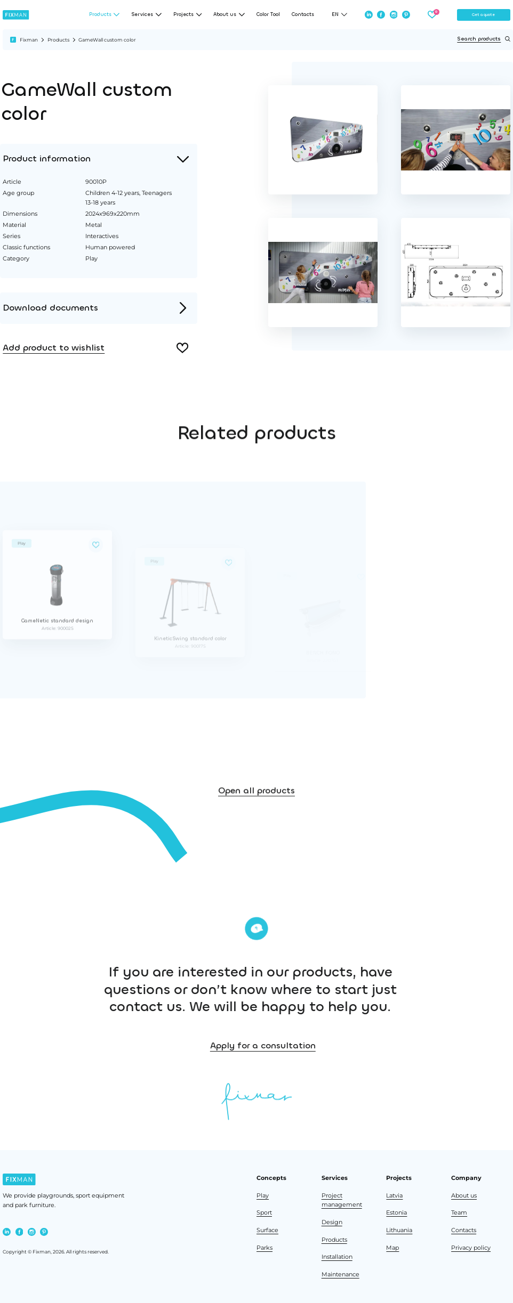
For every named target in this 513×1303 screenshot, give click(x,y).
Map (392, 1247)
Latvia (394, 1195)
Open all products (256, 806)
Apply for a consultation (311, 1045)
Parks (264, 1247)
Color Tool (268, 15)
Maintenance (340, 1274)
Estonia (396, 1212)
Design (332, 1222)
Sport (264, 1212)
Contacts (303, 15)
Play (262, 1195)
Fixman (29, 40)
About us (464, 1195)
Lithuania (399, 1230)
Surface (267, 1230)
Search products (483, 39)
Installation (337, 1256)
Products (58, 40)
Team (459, 1212)
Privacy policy (471, 1247)
